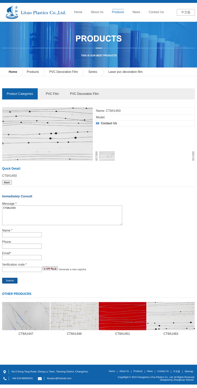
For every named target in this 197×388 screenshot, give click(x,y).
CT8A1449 (74, 337)
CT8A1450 (62, 217)
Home (13, 71)
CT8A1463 (171, 337)
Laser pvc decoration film (125, 71)
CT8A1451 (122, 337)
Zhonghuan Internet (184, 383)
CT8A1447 (26, 337)
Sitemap (189, 375)
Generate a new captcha (72, 272)
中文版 (185, 12)
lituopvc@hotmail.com (59, 381)
